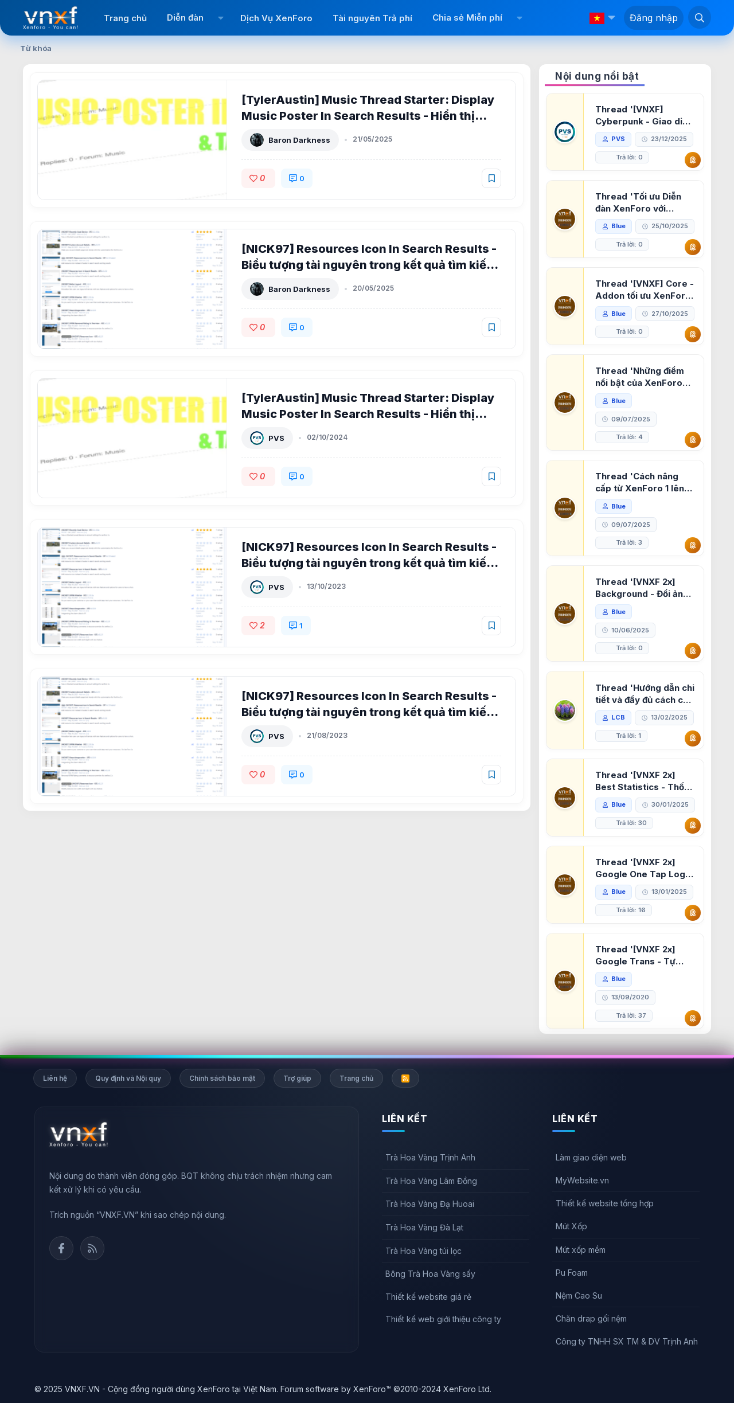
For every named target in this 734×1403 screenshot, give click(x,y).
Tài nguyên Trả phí (372, 18)
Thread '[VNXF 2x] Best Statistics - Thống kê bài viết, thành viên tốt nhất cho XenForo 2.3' (645, 781)
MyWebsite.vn (582, 1180)
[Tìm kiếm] (699, 17)
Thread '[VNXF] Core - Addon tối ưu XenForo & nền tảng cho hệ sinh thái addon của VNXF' (644, 290)
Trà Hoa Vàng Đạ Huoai (429, 1204)
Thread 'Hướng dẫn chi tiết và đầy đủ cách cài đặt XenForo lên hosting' (644, 694)
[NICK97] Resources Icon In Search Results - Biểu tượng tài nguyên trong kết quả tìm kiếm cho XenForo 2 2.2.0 (369, 712)
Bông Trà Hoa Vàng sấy (430, 1274)
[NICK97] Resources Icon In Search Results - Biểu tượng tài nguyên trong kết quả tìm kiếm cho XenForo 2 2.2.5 (369, 265)
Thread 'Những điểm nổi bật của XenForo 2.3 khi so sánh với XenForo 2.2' (639, 377)
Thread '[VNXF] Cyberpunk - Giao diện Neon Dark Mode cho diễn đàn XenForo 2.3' (644, 115)
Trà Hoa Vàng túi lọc (423, 1251)
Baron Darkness (299, 139)
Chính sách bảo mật (222, 1078)
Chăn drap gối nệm (591, 1318)
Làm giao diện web (591, 1157)
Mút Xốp (571, 1226)
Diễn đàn (185, 17)
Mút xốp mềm (581, 1250)
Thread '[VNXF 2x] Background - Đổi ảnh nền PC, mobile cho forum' (641, 588)
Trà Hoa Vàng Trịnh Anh (430, 1157)
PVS (276, 438)
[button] (220, 18)
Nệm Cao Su (579, 1295)
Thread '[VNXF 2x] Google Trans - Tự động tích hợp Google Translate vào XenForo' (641, 955)
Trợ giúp (297, 1078)
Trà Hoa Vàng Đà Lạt (424, 1227)
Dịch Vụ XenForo (276, 18)
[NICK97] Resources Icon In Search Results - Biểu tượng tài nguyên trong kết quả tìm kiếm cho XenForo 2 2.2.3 (369, 563)
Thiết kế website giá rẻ (428, 1297)
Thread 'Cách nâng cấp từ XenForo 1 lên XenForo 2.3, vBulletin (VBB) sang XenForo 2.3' (643, 482)
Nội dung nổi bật (597, 76)
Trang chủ (125, 18)
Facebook (61, 1248)
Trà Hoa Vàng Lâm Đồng (431, 1181)
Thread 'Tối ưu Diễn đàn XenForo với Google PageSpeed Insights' (638, 202)
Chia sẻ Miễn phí (467, 17)
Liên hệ (55, 1078)
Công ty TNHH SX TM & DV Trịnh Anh (627, 1341)
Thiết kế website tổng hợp (605, 1203)
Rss (92, 1248)
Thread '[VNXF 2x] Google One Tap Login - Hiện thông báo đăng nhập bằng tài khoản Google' (644, 868)
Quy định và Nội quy (128, 1078)
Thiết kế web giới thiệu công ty (443, 1319)
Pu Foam (572, 1272)
